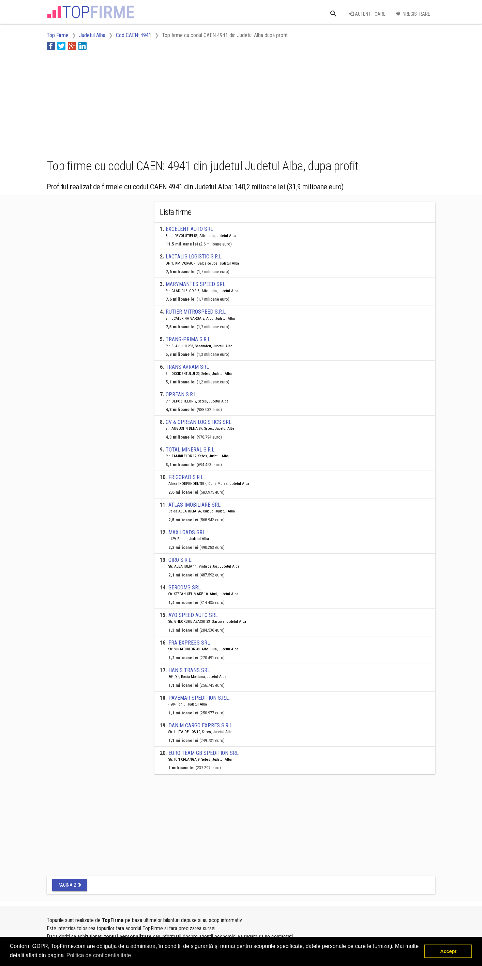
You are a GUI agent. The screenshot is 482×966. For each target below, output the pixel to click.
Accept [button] (448, 951)
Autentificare (367, 14)
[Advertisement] (171, 103)
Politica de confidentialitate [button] (98, 955)
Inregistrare (413, 14)
